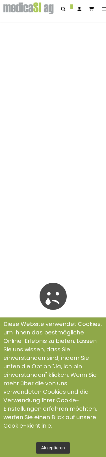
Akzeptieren (53, 448)
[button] (104, 9)
